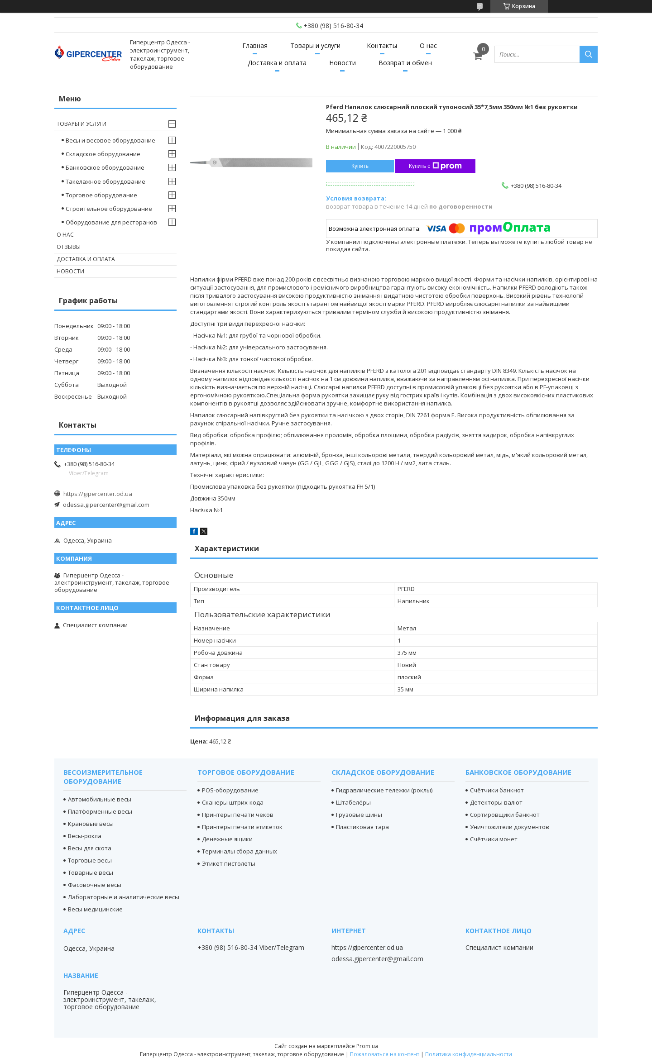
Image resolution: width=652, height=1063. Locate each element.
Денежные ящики (227, 839)
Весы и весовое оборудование (110, 140)
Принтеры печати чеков (237, 814)
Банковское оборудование (105, 167)
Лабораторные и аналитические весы (123, 897)
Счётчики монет (494, 839)
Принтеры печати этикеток (242, 827)
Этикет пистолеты (228, 863)
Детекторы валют (496, 802)
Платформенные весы (100, 811)
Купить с (435, 166)
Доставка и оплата (277, 62)
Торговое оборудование (101, 195)
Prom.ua (367, 1046)
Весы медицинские (95, 909)
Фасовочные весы (94, 885)
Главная (255, 45)
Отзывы (69, 247)
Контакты (382, 45)
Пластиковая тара (362, 827)
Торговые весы (90, 860)
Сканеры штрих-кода (233, 802)
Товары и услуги (315, 45)
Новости (342, 62)
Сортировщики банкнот (505, 814)
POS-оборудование (230, 790)
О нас (428, 45)
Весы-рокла (84, 836)
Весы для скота (89, 848)
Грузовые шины (359, 814)
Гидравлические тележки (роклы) (384, 790)
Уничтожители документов (509, 827)
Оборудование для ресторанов (111, 222)
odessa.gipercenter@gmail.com (106, 504)
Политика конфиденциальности (468, 1054)
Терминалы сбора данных (239, 851)
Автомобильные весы (99, 799)
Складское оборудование (103, 154)
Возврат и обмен (405, 62)
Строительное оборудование (109, 209)
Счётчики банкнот (497, 790)
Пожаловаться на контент (384, 1054)
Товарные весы (90, 872)
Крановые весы (91, 824)
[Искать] (589, 54)
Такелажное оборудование (105, 181)
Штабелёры (353, 802)
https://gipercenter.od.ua (97, 493)
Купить (360, 166)
